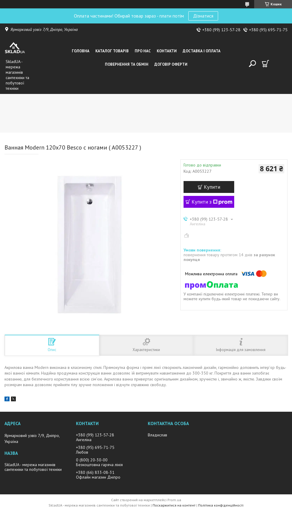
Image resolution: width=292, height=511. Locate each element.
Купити (212, 187)
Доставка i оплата (201, 51)
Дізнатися (203, 16)
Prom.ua (174, 500)
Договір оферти (170, 64)
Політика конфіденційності (220, 505)
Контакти (167, 51)
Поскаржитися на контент (174, 505)
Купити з (212, 202)
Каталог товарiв (112, 51)
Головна (80, 51)
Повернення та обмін (126, 64)
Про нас (143, 51)
